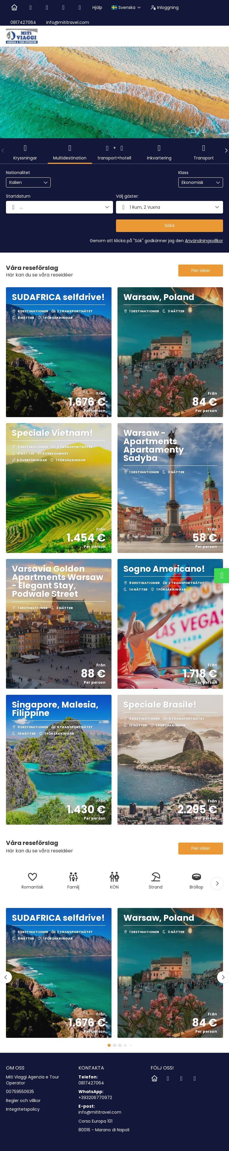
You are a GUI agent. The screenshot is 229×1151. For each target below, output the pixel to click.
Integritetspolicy (23, 1109)
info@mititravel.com (67, 22)
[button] (3, 150)
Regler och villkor (23, 1101)
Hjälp (97, 7)
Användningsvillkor (204, 241)
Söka (169, 225)
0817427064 (23, 22)
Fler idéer (200, 270)
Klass (183, 173)
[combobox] (24, 182)
